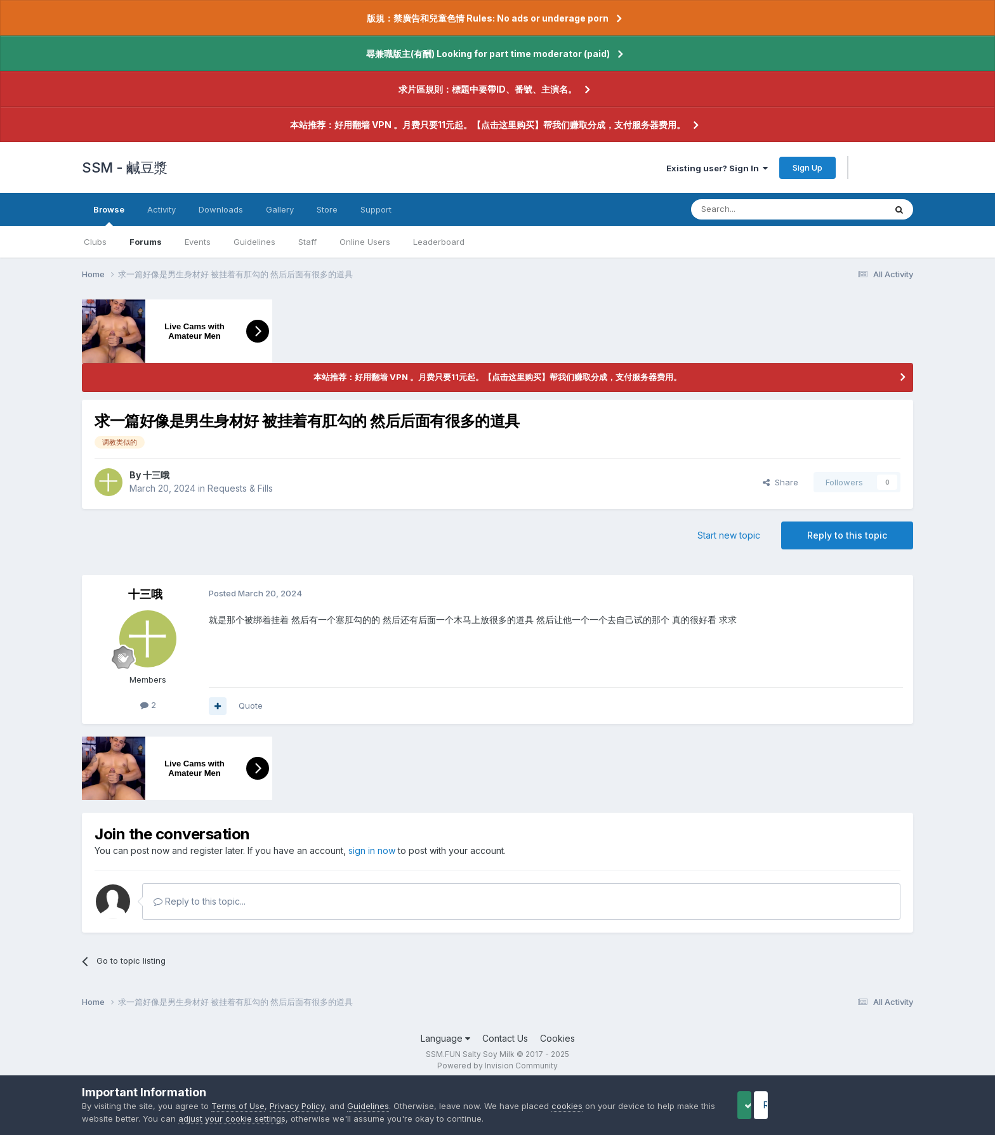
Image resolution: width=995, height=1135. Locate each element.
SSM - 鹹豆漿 (125, 167)
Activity (161, 209)
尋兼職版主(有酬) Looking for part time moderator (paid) (488, 53)
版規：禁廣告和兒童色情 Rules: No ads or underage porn (488, 18)
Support (376, 209)
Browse (108, 215)
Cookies (557, 1038)
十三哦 (156, 474)
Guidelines (254, 242)
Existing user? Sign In (717, 168)
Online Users (364, 242)
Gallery (280, 209)
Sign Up (807, 167)
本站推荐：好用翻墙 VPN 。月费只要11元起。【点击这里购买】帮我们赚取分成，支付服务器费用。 (487, 124)
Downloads (221, 209)
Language (445, 1038)
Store (327, 209)
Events (198, 242)
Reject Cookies (866, 1104)
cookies (567, 1106)
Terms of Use (238, 1106)
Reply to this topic (847, 535)
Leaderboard (439, 242)
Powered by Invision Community (497, 1065)
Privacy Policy (297, 1106)
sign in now (371, 850)
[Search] (755, 209)
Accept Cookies (764, 1104)
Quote (251, 705)
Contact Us (505, 1038)
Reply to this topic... (200, 901)
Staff (307, 242)
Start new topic (728, 535)
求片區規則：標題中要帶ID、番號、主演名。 (488, 89)
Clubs (95, 242)
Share (780, 482)
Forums (145, 242)
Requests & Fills (240, 488)
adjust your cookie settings (272, 1118)
